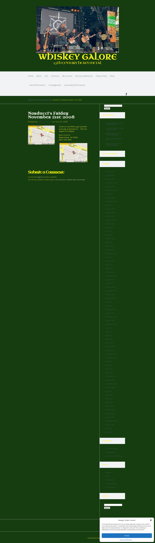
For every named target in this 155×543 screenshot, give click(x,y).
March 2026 (110, 172)
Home (30, 76)
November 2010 (111, 358)
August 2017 (110, 227)
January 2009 (110, 414)
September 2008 (111, 421)
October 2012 (110, 294)
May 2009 (109, 399)
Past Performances (38, 85)
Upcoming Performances (74, 85)
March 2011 (110, 343)
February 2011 (110, 347)
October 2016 (110, 239)
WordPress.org (111, 487)
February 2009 (110, 410)
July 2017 (109, 231)
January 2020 (110, 198)
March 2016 (110, 246)
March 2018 (110, 216)
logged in (40, 177)
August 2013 (110, 280)
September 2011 (111, 324)
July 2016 (109, 242)
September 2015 (111, 253)
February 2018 (110, 220)
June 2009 (109, 395)
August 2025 (110, 175)
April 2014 (109, 268)
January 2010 (110, 380)
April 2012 (109, 306)
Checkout (55, 76)
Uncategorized (55, 85)
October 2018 (110, 213)
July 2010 (109, 361)
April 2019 (109, 205)
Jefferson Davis (45, 121)
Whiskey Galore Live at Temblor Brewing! (113, 134)
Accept (126, 535)
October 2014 (110, 261)
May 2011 (109, 335)
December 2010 (111, 354)
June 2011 (109, 332)
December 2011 (111, 317)
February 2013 (110, 287)
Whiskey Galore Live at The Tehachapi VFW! (115, 123)
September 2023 (111, 190)
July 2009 (109, 391)
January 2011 (110, 350)
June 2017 (109, 235)
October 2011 (110, 320)
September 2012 (111, 298)
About (38, 76)
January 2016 (110, 250)
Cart (46, 76)
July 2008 (109, 428)
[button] (151, 520)
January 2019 (110, 209)
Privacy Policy (101, 76)
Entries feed (110, 480)
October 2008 (110, 417)
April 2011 (109, 339)
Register (108, 472)
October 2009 (110, 387)
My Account (67, 76)
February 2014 (110, 272)
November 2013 (111, 276)
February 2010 (110, 376)
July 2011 (109, 328)
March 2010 (110, 373)
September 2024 (111, 183)
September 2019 (111, 201)
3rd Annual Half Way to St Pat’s (114, 139)
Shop (112, 76)
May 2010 (109, 369)
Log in (108, 476)
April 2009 (109, 402)
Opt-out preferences (126, 540)
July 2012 (109, 302)
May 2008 (109, 432)
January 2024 (110, 187)
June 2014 (109, 265)
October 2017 (110, 224)
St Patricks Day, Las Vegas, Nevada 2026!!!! (115, 129)
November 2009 (111, 384)
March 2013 (110, 283)
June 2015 (109, 257)
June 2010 (109, 365)
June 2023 (109, 194)
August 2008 (110, 425)
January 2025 (110, 179)
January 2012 (110, 313)
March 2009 (110, 406)
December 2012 (111, 291)
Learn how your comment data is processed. (70, 180)
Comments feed (111, 484)
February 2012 (110, 309)
